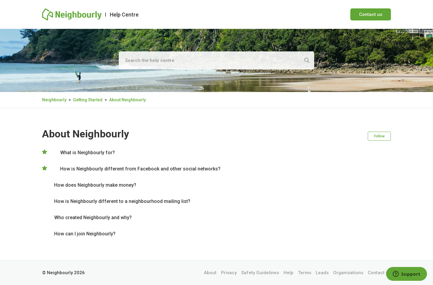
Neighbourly (54, 99)
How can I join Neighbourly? (84, 234)
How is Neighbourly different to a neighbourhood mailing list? (122, 201)
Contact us (370, 14)
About (210, 272)
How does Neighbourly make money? (95, 185)
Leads (322, 272)
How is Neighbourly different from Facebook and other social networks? (140, 169)
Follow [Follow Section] (379, 136)
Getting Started (88, 99)
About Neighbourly (127, 99)
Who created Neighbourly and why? (93, 217)
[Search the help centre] (216, 60)
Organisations (348, 272)
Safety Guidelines (260, 272)
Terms (304, 272)
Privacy (229, 272)
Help (288, 272)
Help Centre (124, 14)
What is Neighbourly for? (87, 152)
